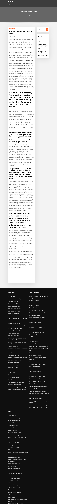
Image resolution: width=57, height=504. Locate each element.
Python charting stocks (34, 282)
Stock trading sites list (12, 463)
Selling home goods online (35, 316)
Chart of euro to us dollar (13, 299)
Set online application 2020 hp (14, 391)
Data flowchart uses (33, 296)
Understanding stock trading (14, 266)
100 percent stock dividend (13, 271)
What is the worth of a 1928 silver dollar (16, 345)
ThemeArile (39, 501)
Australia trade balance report (14, 450)
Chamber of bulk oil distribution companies (38, 349)
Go (47, 29)
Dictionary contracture (34, 336)
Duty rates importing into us (14, 289)
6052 (9, 494)
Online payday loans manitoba (14, 324)
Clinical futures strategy (13, 481)
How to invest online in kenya (14, 347)
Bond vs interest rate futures (35, 340)
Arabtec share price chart (13, 311)
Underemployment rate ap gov (14, 287)
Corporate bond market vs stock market (16, 292)
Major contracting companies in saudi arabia (17, 410)
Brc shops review (32, 304)
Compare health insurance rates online (37, 347)
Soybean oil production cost (14, 273)
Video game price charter (13, 479)
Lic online (10, 412)
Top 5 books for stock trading (14, 434)
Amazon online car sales (34, 356)
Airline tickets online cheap (35, 318)
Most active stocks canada (13, 380)
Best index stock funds (34, 329)
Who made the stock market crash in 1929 (17, 285)
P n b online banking (12, 317)
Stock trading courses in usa (14, 278)
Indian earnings (32, 345)
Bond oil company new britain (14, 492)
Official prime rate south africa (14, 447)
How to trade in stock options (14, 393)
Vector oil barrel (32, 275)
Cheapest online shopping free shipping (16, 349)
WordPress (26, 501)
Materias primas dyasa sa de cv (36, 270)
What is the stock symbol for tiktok (37, 326)
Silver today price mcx (12, 403)
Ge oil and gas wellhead (13, 477)
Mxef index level (11, 336)
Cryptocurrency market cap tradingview (16, 352)
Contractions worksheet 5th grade (15, 470)
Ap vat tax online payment (35, 309)
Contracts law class (12, 375)
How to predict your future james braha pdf (38, 354)
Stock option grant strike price (14, 276)
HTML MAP (43, 501)
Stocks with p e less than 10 (13, 414)
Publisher (12, 36)
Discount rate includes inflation (14, 333)
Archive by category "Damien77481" (30, 15)
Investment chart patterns (13, 384)
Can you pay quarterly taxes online (36, 284)
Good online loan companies (14, 440)
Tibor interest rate (33, 306)
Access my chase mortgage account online (17, 322)
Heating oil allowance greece (14, 382)
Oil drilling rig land (42, 43)
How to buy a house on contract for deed (38, 279)
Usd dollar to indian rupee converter (15, 294)
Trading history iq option (13, 319)
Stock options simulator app (35, 331)
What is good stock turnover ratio (36, 293)
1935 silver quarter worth (13, 407)
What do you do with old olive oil (15, 427)
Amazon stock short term (13, 280)
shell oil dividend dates (15, 2)
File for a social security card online (15, 458)
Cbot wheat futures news (13, 405)
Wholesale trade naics (12, 342)
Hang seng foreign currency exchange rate (38, 311)
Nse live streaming (12, 423)
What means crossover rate (13, 443)
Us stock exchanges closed (13, 340)
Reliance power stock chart (13, 420)
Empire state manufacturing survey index (16, 396)
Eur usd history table (33, 268)
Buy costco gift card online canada (15, 283)
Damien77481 (11, 28)
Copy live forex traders (42, 54)
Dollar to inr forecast (12, 387)
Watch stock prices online (13, 400)
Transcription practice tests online (15, 467)
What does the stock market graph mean (16, 338)
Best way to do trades (12, 331)
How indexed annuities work (14, 326)
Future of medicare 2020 (13, 301)
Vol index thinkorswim (12, 269)
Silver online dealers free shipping (36, 277)
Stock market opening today (14, 296)
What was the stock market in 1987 (36, 291)
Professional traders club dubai (14, 432)
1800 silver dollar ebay (12, 329)
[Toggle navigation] (47, 2)
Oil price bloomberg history (35, 359)
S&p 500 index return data (13, 460)
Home (20, 15)
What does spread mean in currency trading (17, 398)
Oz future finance (11, 264)
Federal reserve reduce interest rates (37, 342)
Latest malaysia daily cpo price (14, 425)
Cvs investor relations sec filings (14, 430)
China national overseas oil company (37, 352)
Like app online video (12, 445)
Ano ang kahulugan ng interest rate (15, 465)
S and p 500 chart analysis (35, 289)
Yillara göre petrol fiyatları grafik (36, 298)
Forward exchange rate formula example (38, 365)
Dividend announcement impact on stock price (39, 313)
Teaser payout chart (12, 389)
